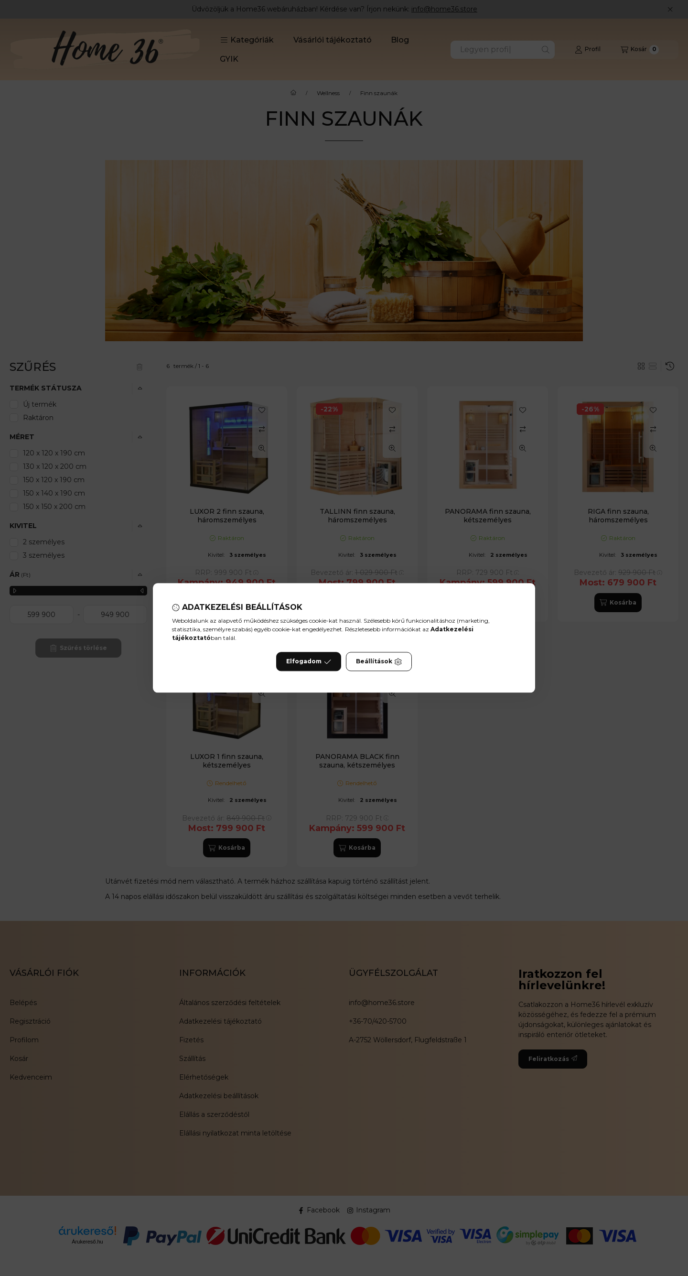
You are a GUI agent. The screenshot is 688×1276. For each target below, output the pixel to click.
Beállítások (379, 662)
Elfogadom (308, 662)
